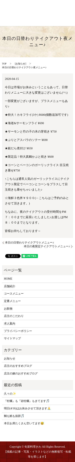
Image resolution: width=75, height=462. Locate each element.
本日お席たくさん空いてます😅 (24, 423)
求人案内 (9, 323)
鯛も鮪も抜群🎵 (14, 416)
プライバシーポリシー (18, 330)
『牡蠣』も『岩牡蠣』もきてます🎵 (26, 401)
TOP (4, 63)
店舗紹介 (9, 286)
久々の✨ (10, 393)
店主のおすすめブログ (18, 365)
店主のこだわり (14, 316)
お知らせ (20, 63)
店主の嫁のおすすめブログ (21, 373)
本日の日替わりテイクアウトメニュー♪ (29, 242)
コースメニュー (14, 293)
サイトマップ (12, 338)
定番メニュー (12, 301)
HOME (8, 278)
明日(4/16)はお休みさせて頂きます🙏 (27, 408)
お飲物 (8, 308)
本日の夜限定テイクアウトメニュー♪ (47, 246)
